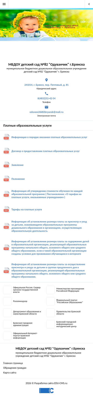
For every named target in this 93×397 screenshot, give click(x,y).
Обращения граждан (14, 367)
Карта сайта (9, 372)
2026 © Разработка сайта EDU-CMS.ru (46, 383)
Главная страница (13, 363)
